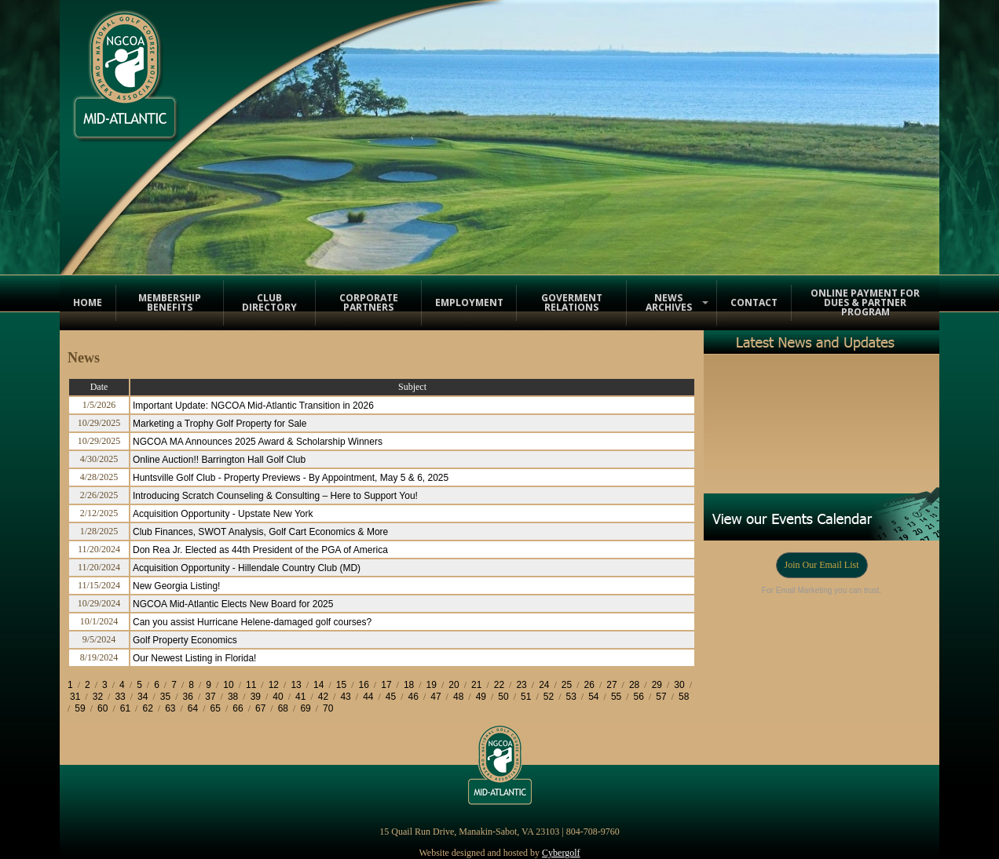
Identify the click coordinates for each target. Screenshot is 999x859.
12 (274, 684)
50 (503, 696)
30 (679, 684)
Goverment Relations (571, 302)
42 (323, 696)
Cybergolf (561, 852)
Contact (754, 302)
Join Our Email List (822, 564)
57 (661, 696)
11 (251, 684)
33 (120, 696)
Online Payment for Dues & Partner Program (865, 302)
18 (409, 684)
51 (526, 696)
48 (458, 696)
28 (634, 684)
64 (193, 708)
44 (368, 696)
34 (142, 696)
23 (521, 684)
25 (567, 684)
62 (147, 708)
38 (233, 696)
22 (499, 684)
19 (431, 684)
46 (413, 696)
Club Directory (269, 302)
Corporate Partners (368, 302)
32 (98, 696)
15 (341, 684)
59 (80, 708)
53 (570, 696)
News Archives (669, 302)
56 (639, 696)
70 (328, 708)
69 (305, 708)
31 (75, 696)
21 (476, 684)
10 (228, 684)
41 (300, 696)
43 (345, 696)
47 (435, 696)
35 (165, 696)
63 (170, 708)
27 (611, 684)
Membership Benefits (169, 302)
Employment (469, 302)
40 (278, 696)
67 (260, 708)
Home (87, 302)
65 (215, 708)
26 (589, 684)
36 (188, 696)
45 (391, 696)
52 (548, 696)
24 (544, 684)
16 (364, 684)
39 (256, 696)
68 (283, 708)
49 (481, 696)
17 (386, 684)
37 (210, 696)
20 (453, 684)
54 (593, 696)
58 (684, 696)
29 (657, 684)
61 (125, 708)
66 (237, 708)
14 (318, 684)
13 (296, 684)
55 (616, 696)
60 (102, 708)
